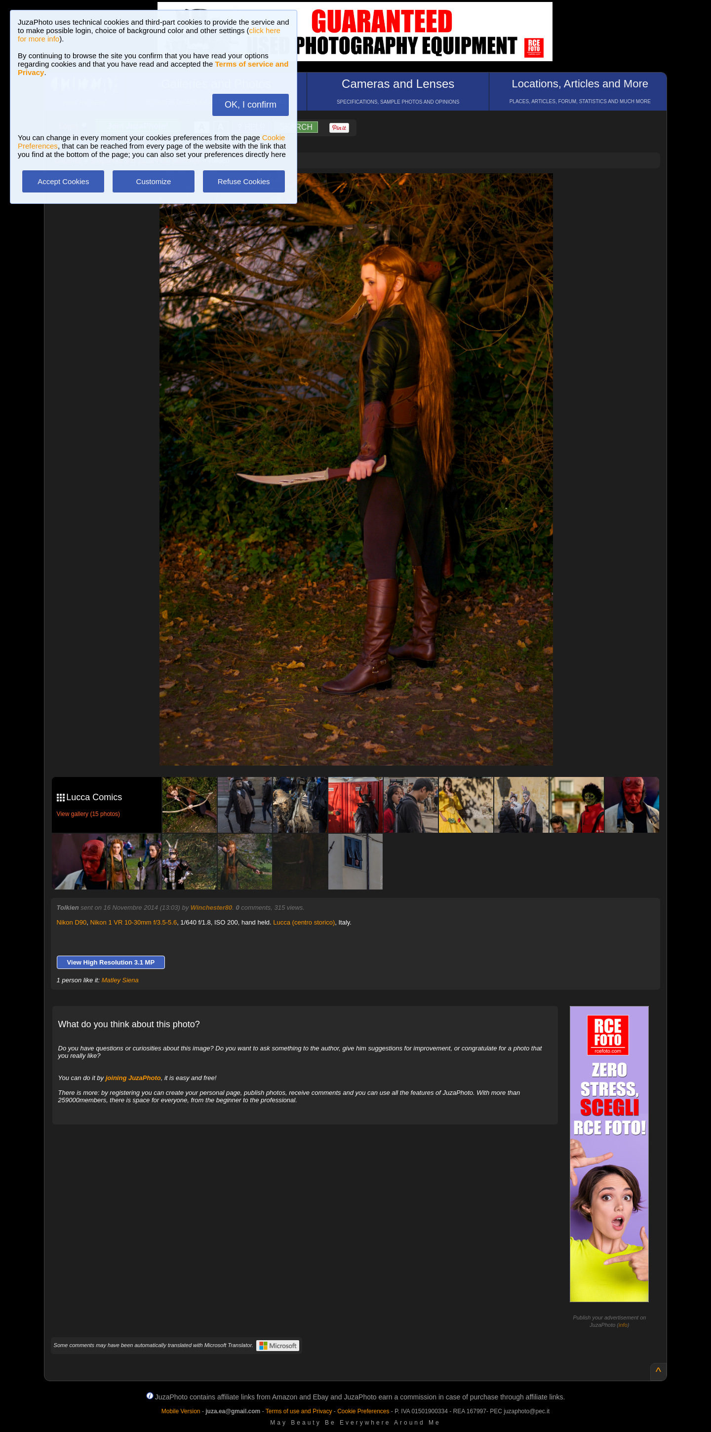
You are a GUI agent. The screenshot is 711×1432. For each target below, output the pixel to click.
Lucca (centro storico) (304, 922)
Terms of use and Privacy (299, 1411)
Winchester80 (211, 907)
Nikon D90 (72, 922)
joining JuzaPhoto (133, 1078)
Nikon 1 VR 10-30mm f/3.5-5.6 (133, 922)
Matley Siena (120, 980)
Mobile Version (180, 1411)
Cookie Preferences (363, 1411)
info (623, 1325)
